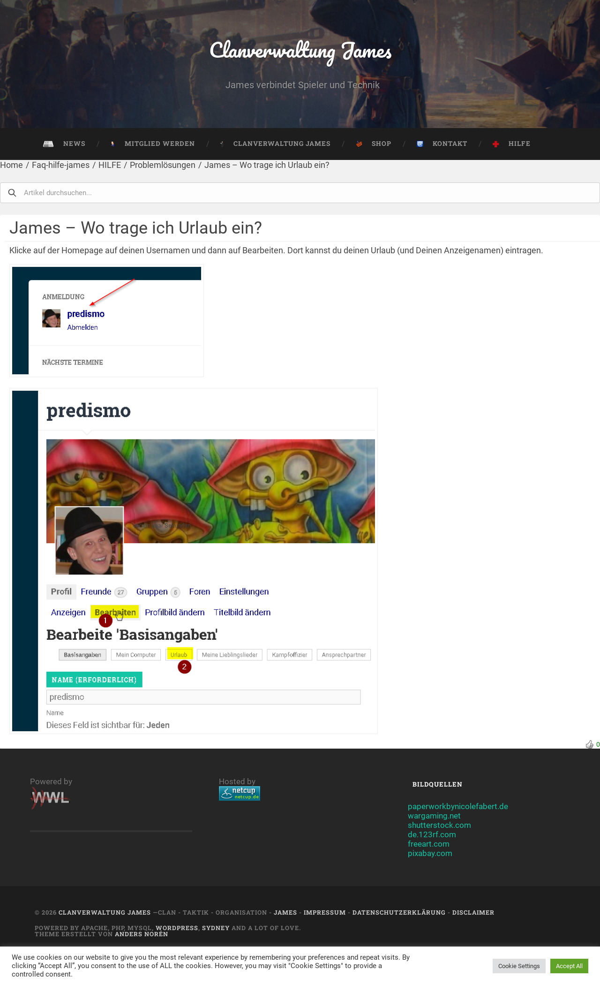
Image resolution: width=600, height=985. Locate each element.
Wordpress (177, 928)
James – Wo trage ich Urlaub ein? (267, 165)
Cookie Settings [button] (519, 966)
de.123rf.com (432, 834)
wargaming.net (434, 815)
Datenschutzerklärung (399, 912)
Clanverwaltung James (300, 49)
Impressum (325, 912)
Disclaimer (473, 912)
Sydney (216, 928)
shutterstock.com (439, 825)
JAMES (285, 912)
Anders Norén (141, 934)
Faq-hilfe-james (61, 165)
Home (11, 165)
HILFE (109, 165)
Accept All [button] (569, 966)
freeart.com (429, 844)
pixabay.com (430, 853)
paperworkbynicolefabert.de (458, 806)
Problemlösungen (162, 165)
